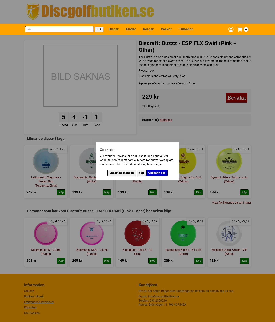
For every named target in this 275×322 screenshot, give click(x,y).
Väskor (166, 29)
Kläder (131, 29)
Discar (114, 29)
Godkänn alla (157, 173)
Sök (99, 29)
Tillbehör (186, 29)
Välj (141, 173)
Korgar (148, 29)
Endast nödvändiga (121, 173)
